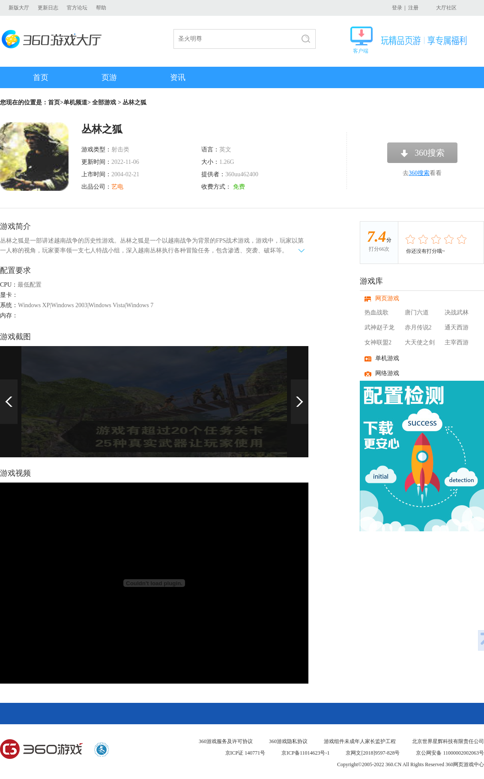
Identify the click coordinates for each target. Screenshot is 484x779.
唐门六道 (417, 312)
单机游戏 (387, 358)
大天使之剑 (420, 342)
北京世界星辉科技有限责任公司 (448, 741)
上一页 (9, 401)
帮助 (101, 8)
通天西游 (457, 327)
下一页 (299, 401)
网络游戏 (387, 373)
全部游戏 (104, 102)
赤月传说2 (418, 327)
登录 (397, 8)
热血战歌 (376, 312)
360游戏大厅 (54, 39)
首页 (40, 77)
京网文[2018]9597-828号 (373, 753)
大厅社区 (446, 8)
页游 (109, 77)
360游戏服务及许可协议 (226, 741)
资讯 (177, 77)
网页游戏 (387, 298)
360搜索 (430, 152)
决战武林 (457, 312)
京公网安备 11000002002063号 (450, 753)
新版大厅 (19, 8)
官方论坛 (77, 8)
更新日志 (48, 8)
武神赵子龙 (379, 327)
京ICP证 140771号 (245, 753)
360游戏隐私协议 (288, 741)
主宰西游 (457, 342)
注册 (413, 8)
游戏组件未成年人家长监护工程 (360, 741)
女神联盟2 (377, 342)
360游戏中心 (41, 749)
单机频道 (75, 102)
